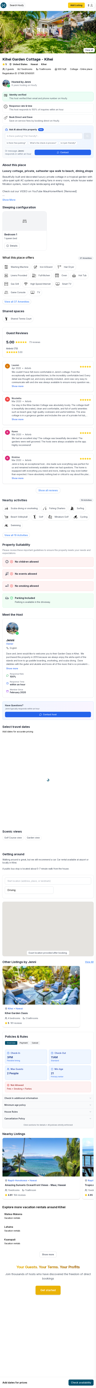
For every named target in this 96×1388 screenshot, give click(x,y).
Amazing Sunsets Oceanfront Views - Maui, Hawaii (35, 1185)
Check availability (81, 1382)
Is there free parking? (16, 143)
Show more (18, 386)
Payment (24, 1043)
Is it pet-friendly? (68, 143)
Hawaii (34, 64)
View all (89, 50)
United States (20, 64)
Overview (11, 1043)
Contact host (48, 714)
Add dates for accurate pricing (17, 731)
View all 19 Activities (16, 535)
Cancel (35, 1043)
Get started (48, 1290)
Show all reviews (48, 490)
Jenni (27, 81)
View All (89, 962)
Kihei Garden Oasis (16, 1013)
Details (11, 245)
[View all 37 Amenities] (16, 301)
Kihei (44, 64)
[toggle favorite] (76, 969)
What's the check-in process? (43, 143)
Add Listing (76, 5)
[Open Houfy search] (17, 5)
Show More (8, 199)
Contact (63, 152)
